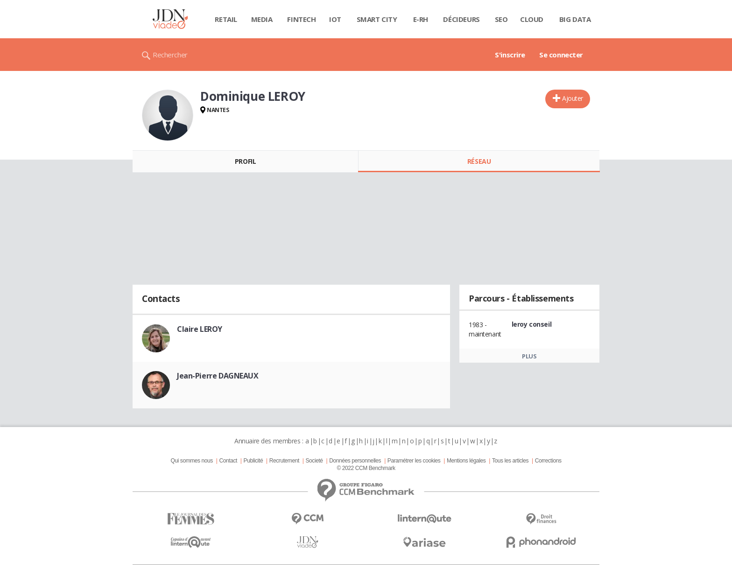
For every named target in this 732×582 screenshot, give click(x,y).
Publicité (253, 460)
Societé (314, 460)
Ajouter (572, 98)
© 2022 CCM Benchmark (366, 468)
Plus (529, 356)
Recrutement (284, 460)
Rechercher (170, 54)
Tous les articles (510, 460)
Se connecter (561, 54)
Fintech (301, 19)
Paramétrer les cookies (413, 460)
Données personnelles (355, 460)
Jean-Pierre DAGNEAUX (218, 376)
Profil (245, 161)
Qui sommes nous (191, 460)
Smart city (377, 19)
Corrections (548, 460)
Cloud (531, 19)
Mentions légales (466, 460)
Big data (575, 19)
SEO (501, 19)
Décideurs (461, 19)
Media (262, 19)
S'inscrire (510, 54)
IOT (335, 19)
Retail (226, 19)
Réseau (479, 161)
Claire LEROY (199, 329)
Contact (228, 460)
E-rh (420, 19)
